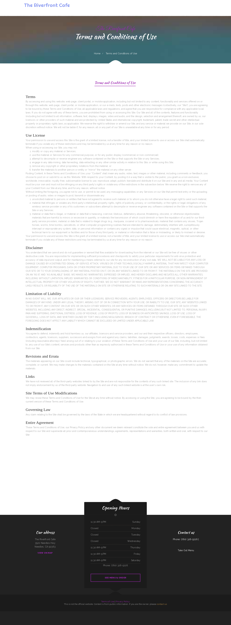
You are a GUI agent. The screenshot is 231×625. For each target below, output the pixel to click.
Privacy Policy (123, 601)
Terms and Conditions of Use (115, 83)
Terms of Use (107, 601)
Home (97, 53)
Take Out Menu (186, 550)
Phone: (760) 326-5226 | (186, 539)
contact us (162, 604)
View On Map (45, 553)
